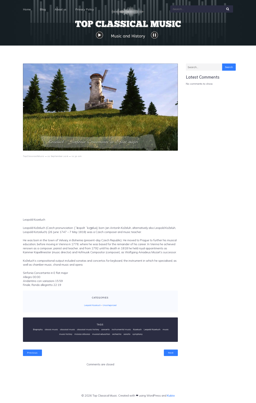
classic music (51, 329)
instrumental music (121, 329)
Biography (38, 329)
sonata (127, 334)
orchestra (116, 334)
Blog (43, 9)
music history (65, 334)
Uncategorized (110, 305)
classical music (67, 329)
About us (60, 9)
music (166, 329)
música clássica (82, 334)
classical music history (88, 329)
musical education (101, 334)
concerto (105, 329)
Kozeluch (137, 329)
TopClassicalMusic (33, 156)
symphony (137, 334)
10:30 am (77, 156)
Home (27, 9)
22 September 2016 (58, 156)
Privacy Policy (84, 9)
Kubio (171, 395)
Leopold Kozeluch (92, 305)
